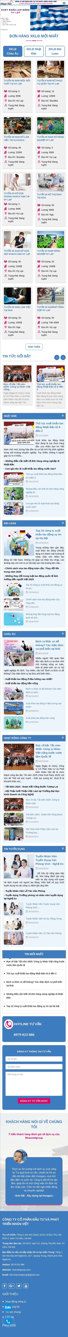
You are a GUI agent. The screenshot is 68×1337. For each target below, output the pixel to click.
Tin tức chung (13, 1312)
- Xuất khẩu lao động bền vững (21, 683)
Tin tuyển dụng (14, 849)
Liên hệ (9, 1317)
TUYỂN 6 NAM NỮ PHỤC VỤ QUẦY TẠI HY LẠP (50, 82)
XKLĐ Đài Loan (55, 51)
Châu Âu (9, 634)
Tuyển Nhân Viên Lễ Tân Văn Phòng (43, 933)
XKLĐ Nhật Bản (33, 51)
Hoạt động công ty (17, 738)
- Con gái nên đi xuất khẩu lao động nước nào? (30, 468)
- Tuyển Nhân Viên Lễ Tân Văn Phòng (24, 891)
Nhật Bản (10, 416)
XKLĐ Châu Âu (12, 51)
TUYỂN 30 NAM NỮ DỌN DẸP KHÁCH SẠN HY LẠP (17, 252)
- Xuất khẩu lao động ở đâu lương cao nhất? (28, 679)
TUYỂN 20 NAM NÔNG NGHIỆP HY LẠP (48, 252)
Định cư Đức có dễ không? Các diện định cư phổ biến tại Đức (49, 645)
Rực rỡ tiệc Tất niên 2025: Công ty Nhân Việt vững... (17, 387)
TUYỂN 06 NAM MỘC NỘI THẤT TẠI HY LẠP (17, 82)
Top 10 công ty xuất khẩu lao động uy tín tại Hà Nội (48, 534)
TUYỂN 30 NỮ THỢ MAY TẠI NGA (49, 196)
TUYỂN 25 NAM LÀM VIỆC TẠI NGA (17, 309)
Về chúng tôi (12, 1306)
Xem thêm (34, 346)
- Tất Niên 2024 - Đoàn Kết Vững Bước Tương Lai (31, 786)
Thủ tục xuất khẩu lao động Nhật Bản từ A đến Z (50, 387)
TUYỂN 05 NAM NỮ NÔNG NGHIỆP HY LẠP (50, 138)
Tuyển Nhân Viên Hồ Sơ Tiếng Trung (44, 918)
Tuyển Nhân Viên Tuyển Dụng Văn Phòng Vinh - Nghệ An (50, 860)
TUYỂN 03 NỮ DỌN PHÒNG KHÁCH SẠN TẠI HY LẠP (16, 196)
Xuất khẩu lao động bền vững (40, 718)
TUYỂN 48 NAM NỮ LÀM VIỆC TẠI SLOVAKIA (16, 138)
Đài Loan (10, 523)
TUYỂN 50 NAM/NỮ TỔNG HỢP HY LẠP (50, 309)
